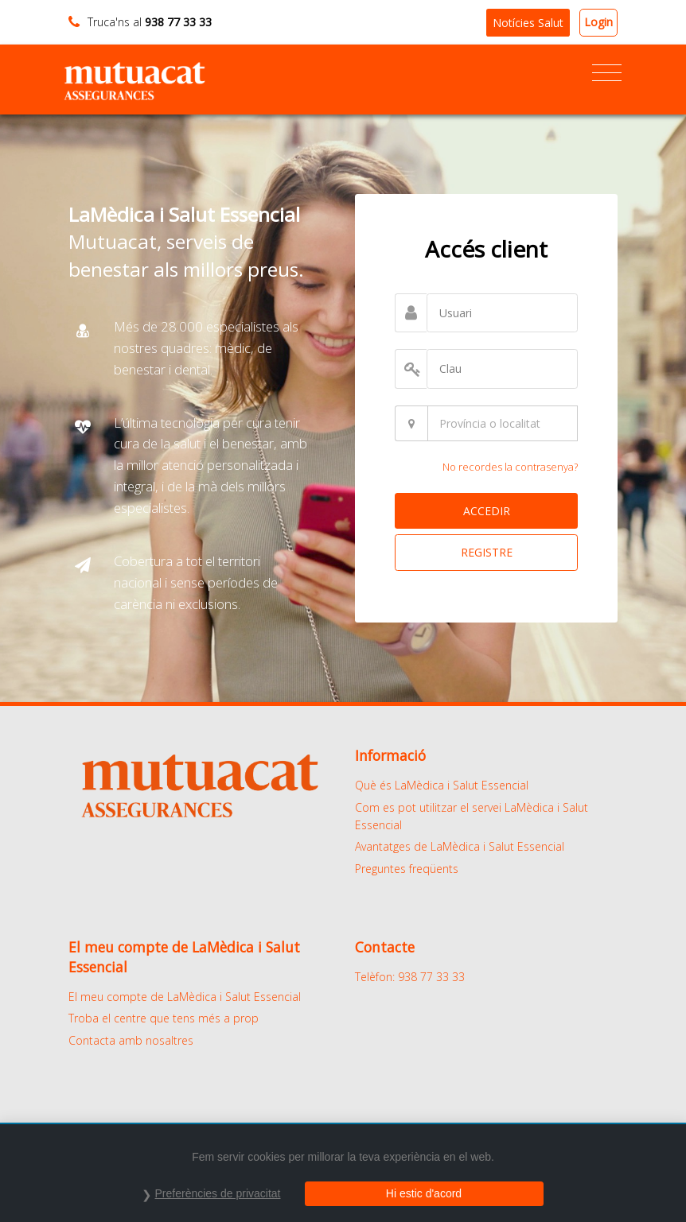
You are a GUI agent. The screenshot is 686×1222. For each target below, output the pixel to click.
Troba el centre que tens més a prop (163, 1018)
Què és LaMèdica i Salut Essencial (441, 785)
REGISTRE (487, 552)
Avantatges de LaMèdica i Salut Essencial (459, 846)
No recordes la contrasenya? (510, 467)
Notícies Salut (528, 22)
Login (598, 21)
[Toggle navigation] (606, 73)
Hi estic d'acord (424, 1193)
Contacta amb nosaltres (130, 1040)
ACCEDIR (486, 510)
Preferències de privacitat (218, 1193)
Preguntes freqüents (406, 868)
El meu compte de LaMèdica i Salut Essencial (184, 996)
